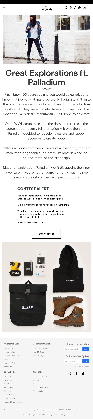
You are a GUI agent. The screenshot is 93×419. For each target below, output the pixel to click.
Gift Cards (8, 384)
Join (85, 349)
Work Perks (37, 384)
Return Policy (38, 356)
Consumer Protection (41, 391)
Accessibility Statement (13, 402)
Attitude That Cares (40, 387)
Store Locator (9, 380)
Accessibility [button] (9, 367)
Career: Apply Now (40, 377)
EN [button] (85, 8)
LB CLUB (7, 377)
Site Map (7, 391)
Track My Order (39, 352)
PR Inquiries (8, 387)
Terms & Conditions (11, 356)
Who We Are (38, 380)
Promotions (8, 395)
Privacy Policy (9, 352)
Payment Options (10, 363)
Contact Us (8, 348)
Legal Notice (24, 415)
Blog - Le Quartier (10, 398)
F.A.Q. (6, 359)
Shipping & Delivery (40, 348)
